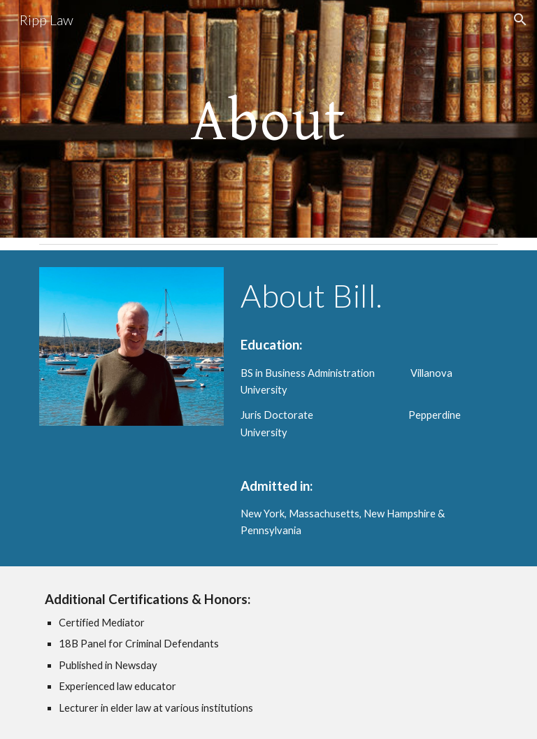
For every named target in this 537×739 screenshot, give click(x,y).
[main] (268, 119)
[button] (520, 19)
